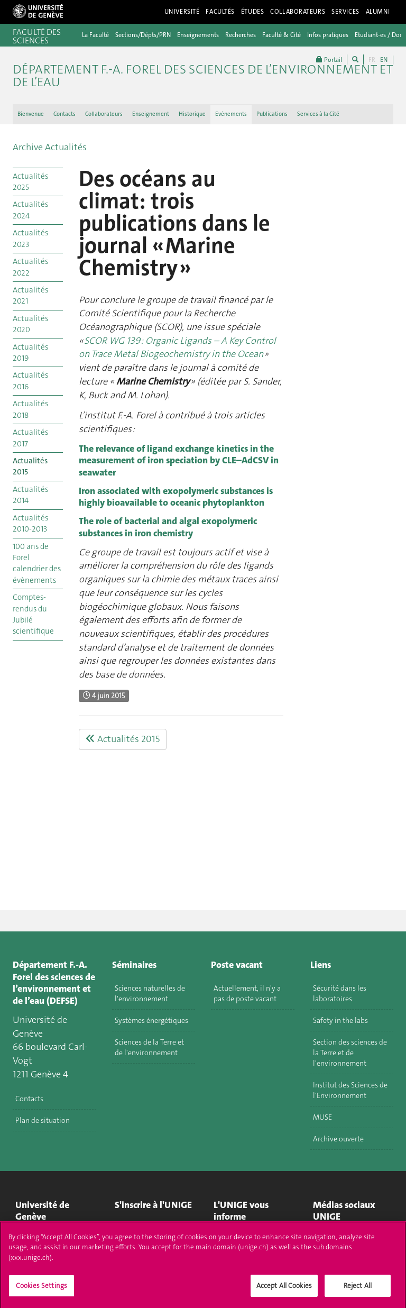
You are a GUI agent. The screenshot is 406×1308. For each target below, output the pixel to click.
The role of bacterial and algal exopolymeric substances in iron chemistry (168, 527)
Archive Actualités (50, 147)
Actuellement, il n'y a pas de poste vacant (247, 993)
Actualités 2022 (30, 267)
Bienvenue (30, 114)
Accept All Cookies (284, 1289)
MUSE (322, 1117)
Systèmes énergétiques (151, 1020)
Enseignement (150, 114)
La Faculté (95, 35)
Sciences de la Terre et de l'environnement (149, 1047)
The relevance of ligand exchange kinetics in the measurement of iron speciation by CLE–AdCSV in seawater (179, 460)
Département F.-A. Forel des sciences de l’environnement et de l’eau (203, 75)
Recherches (240, 35)
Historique (192, 114)
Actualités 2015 (30, 466)
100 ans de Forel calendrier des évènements (37, 563)
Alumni (378, 11)
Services (345, 11)
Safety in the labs (340, 1020)
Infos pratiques (327, 35)
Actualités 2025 (30, 182)
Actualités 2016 (30, 380)
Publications (272, 114)
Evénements (231, 114)
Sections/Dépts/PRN (143, 35)
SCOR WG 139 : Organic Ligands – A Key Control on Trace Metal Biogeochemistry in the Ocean (177, 347)
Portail (329, 59)
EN (383, 60)
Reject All (358, 1289)
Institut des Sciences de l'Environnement (350, 1090)
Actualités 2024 (30, 210)
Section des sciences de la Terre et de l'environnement (350, 1052)
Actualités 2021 (30, 295)
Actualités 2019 (30, 352)
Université (182, 11)
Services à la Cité (318, 114)
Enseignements (198, 35)
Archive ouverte (338, 1139)
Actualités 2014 (30, 495)
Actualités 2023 (30, 238)
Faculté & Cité (281, 35)
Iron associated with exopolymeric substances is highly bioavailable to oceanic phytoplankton (176, 496)
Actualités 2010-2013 (30, 523)
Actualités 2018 (30, 409)
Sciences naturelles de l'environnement (150, 993)
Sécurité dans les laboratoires (339, 993)
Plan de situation (42, 1120)
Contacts (64, 114)
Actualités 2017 (30, 438)
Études (252, 11)
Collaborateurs (297, 11)
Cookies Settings (41, 1289)
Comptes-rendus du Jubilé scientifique (33, 614)
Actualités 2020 (30, 324)
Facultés (220, 11)
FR (371, 60)
